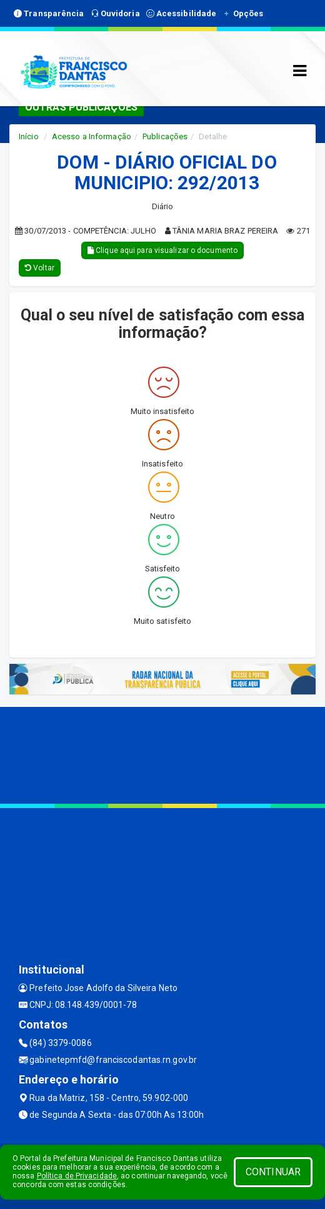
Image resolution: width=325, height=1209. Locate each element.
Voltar (39, 268)
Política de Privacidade (77, 1176)
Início (29, 136)
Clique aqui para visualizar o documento (163, 250)
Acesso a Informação (91, 136)
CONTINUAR (273, 1172)
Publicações (165, 136)
